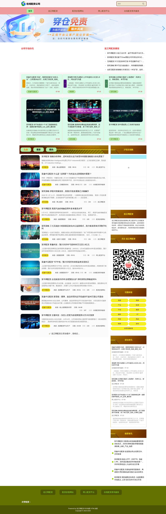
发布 (137, 323)
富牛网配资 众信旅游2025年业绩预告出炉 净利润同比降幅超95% (69, 279)
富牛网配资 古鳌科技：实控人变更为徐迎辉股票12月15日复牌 (68, 315)
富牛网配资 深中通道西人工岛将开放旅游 (124, 124)
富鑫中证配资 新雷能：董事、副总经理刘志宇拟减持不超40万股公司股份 (72, 297)
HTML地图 (94, 508)
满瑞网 (71, 91)
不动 (119, 310)
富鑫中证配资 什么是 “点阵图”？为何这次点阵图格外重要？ (67, 174)
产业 (119, 305)
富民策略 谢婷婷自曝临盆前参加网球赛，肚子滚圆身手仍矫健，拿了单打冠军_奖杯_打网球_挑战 (84, 127)
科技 (119, 319)
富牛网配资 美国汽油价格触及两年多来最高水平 (62, 209)
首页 (30, 11)
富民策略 (114, 91)
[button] (163, 28)
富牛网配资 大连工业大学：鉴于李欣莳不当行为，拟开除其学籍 (131, 54)
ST (137, 314)
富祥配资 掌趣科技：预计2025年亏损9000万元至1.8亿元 (65, 245)
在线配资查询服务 (131, 11)
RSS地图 (87, 508)
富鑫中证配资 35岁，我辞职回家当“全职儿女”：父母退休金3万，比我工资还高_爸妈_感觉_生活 (42, 79)
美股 (119, 300)
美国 (137, 300)
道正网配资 (53, 11)
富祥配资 (31, 139)
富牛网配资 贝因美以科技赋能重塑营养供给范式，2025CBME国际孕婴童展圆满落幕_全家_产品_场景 (129, 443)
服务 (119, 314)
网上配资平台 (104, 11)
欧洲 (137, 305)
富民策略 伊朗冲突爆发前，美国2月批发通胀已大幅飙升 (65, 191)
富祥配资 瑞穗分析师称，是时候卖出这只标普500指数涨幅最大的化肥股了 (73, 156)
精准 (119, 323)
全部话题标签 (128, 328)
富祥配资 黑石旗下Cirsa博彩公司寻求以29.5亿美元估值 (128, 58)
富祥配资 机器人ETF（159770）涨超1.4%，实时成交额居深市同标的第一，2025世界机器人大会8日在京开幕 (129, 461)
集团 (137, 310)
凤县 (137, 319)
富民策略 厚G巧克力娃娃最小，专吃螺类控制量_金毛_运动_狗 (130, 66)
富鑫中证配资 (32, 91)
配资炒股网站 (78, 11)
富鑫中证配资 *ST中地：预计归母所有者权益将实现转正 (65, 262)
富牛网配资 (114, 139)
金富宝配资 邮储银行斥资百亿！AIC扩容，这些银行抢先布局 (130, 70)
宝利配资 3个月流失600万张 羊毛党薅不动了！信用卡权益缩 (130, 62)
